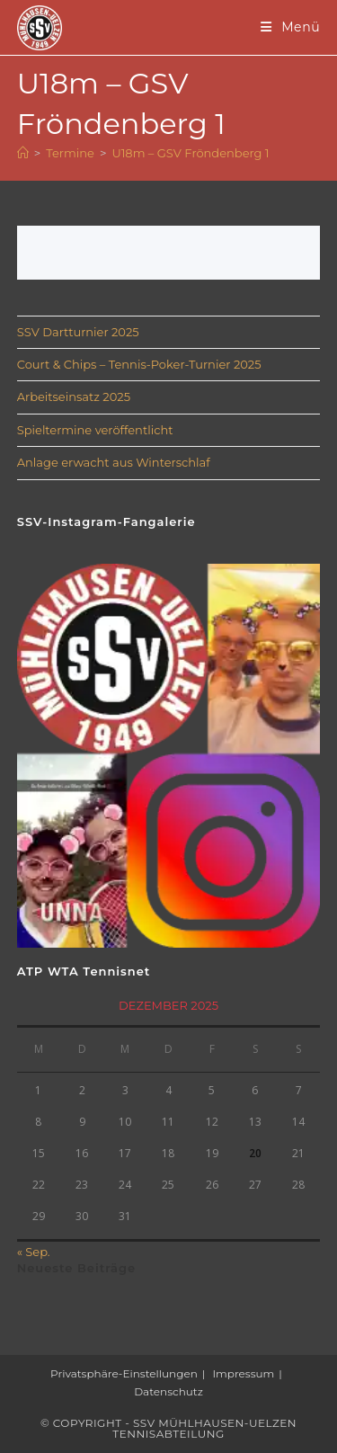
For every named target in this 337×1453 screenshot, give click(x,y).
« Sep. (33, 1251)
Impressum (243, 1373)
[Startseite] (23, 153)
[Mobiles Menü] (290, 27)
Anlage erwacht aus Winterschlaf (113, 462)
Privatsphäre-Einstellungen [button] (124, 1373)
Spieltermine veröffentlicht (95, 430)
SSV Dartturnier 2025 (78, 332)
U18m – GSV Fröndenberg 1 (190, 153)
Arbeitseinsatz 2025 (73, 396)
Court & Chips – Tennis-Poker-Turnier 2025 (139, 364)
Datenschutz (168, 1391)
